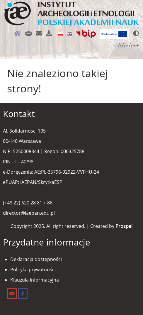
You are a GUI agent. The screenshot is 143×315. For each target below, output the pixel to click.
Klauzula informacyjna (34, 280)
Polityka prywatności (33, 269)
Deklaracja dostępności (36, 259)
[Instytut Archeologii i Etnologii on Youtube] (12, 293)
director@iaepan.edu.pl (29, 213)
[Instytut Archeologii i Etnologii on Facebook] (23, 293)
